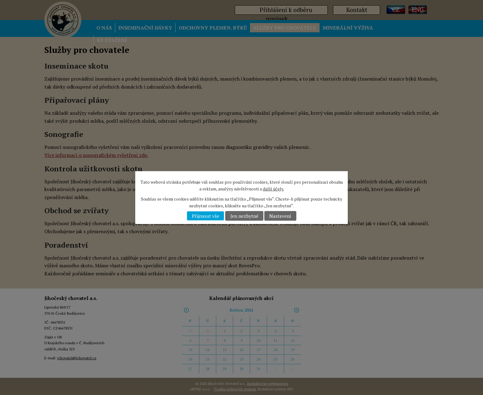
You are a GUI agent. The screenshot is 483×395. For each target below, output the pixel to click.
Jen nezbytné (244, 216)
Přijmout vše (205, 216)
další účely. (273, 189)
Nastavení (280, 216)
